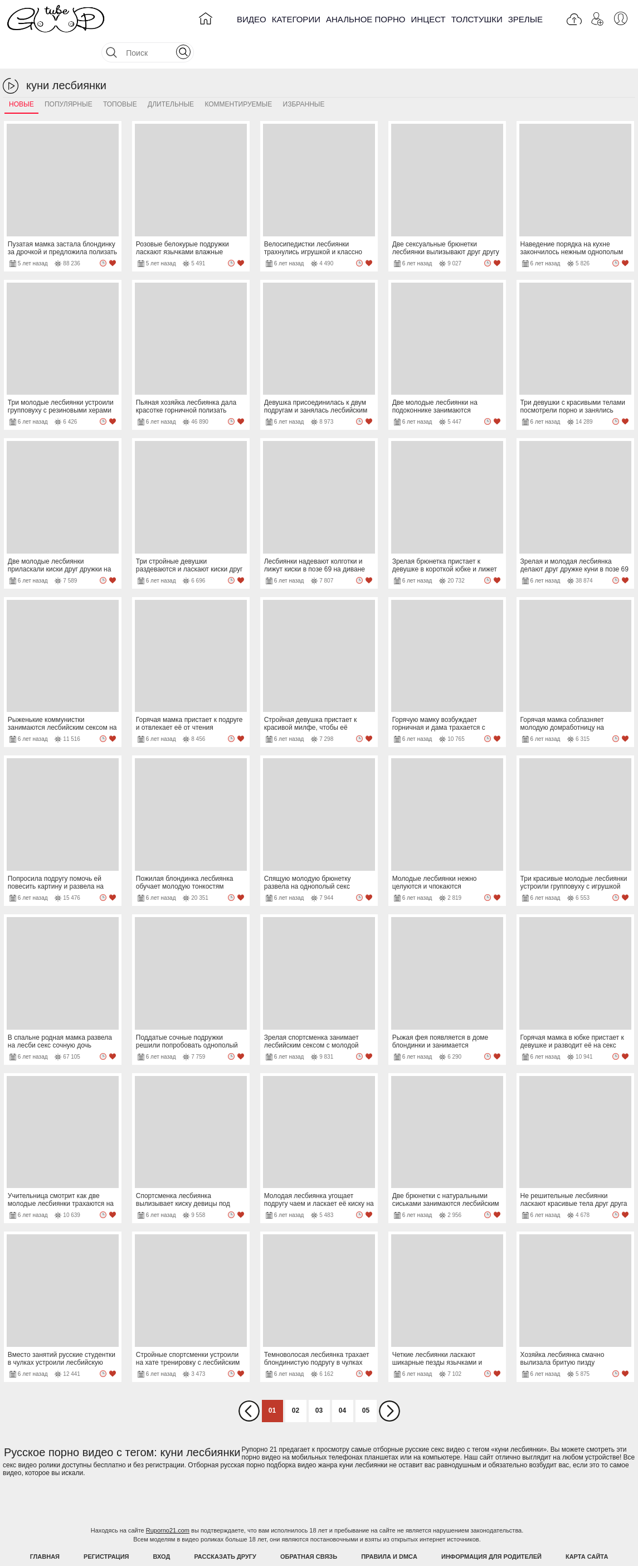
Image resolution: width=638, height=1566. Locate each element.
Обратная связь (308, 1528)
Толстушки (477, 19)
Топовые (120, 76)
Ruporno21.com (167, 1502)
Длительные (171, 76)
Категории (296, 19)
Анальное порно (366, 19)
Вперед (389, 1383)
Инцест (428, 19)
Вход (162, 1528)
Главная (45, 1528)
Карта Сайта (587, 1528)
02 (295, 1382)
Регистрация (106, 1528)
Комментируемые (238, 76)
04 (342, 1382)
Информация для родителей (491, 1528)
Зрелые (525, 19)
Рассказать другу (225, 1528)
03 (319, 1382)
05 (365, 1382)
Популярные (68, 76)
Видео (251, 19)
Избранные (304, 76)
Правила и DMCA (389, 1528)
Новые (21, 76)
